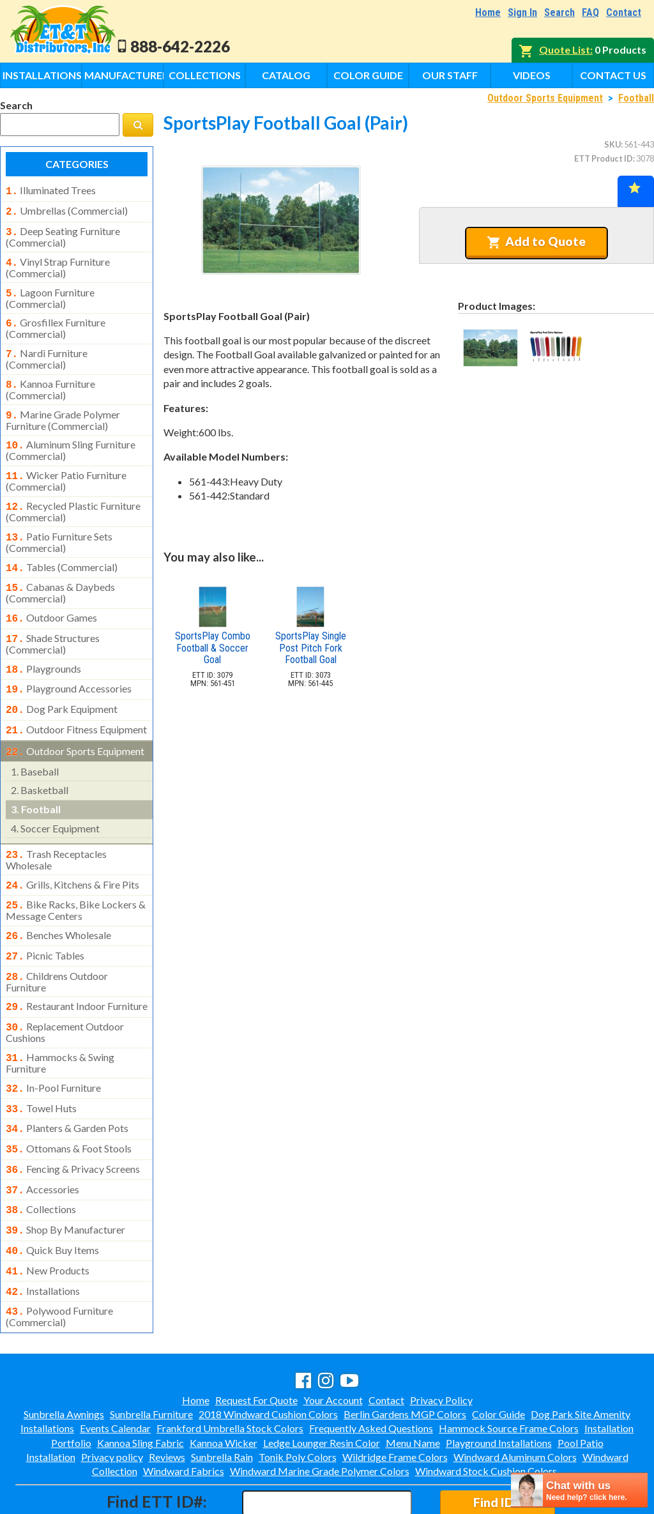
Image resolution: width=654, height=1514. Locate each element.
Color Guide (368, 75)
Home (488, 12)
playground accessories (69, 666)
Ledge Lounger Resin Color (321, 1388)
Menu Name (413, 1388)
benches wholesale (58, 903)
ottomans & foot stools (69, 1105)
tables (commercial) (62, 551)
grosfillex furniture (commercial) (55, 320)
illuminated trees (51, 190)
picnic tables (45, 922)
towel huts (41, 1067)
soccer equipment (55, 800)
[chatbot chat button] (579, 1490)
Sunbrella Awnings (64, 1359)
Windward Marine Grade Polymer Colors (319, 1416)
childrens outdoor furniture (57, 946)
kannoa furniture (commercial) (50, 379)
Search (559, 12)
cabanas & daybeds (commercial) (60, 573)
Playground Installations (499, 1388)
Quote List (564, 49)
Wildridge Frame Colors (395, 1402)
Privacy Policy (441, 1345)
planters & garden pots (67, 1086)
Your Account (333, 1345)
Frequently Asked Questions (371, 1373)
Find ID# (497, 1447)
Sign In (522, 12)
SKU (612, 144)
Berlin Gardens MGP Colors (405, 1359)
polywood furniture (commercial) (59, 1261)
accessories (42, 1143)
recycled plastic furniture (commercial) (73, 496)
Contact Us (613, 75)
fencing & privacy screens (73, 1124)
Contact (623, 12)
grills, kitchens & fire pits (72, 855)
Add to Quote (536, 241)
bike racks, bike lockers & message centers (76, 878)
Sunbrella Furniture (151, 1359)
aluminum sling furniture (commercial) (70, 437)
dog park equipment (62, 685)
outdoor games (51, 599)
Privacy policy (112, 1402)
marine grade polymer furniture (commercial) (63, 408)
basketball (39, 762)
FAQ (590, 12)
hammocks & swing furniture (60, 1023)
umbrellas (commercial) (67, 210)
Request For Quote (256, 1345)
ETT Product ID (603, 158)
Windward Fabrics (183, 1416)
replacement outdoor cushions (65, 994)
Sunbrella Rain (222, 1402)
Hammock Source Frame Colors (509, 1373)
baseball (35, 743)
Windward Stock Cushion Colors (486, 1416)
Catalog (286, 75)
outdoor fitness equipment (76, 704)
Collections (205, 75)
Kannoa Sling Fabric (140, 1388)
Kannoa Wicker (223, 1388)
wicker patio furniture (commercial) (66, 466)
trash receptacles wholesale (56, 830)
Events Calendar (115, 1373)
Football (636, 98)
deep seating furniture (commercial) (63, 233)
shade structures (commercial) (53, 622)
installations (43, 1239)
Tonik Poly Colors (298, 1402)
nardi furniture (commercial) (46, 350)
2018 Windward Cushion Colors (268, 1359)
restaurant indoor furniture (77, 970)
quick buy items (52, 1200)
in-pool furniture (53, 1048)
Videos (532, 75)
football (36, 781)
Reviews (167, 1402)
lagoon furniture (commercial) (50, 291)
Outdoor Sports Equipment (545, 98)
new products (47, 1219)
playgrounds (43, 647)
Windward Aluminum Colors (515, 1402)
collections (41, 1162)
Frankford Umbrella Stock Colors (229, 1373)
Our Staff (450, 75)
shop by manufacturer (65, 1181)
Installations (42, 75)
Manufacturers (124, 75)
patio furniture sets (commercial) (59, 525)
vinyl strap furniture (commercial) (58, 262)
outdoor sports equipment (75, 724)
